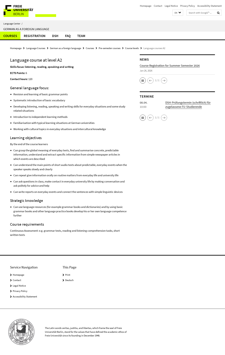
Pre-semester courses (109, 48)
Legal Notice (171, 5)
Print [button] (67, 274)
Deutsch (69, 280)
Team (81, 36)
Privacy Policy (187, 5)
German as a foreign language (26, 29)
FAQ (68, 36)
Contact (158, 5)
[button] (177, 13)
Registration (34, 36)
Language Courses (35, 48)
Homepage (145, 5)
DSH (55, 36)
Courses (10, 36)
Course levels (132, 48)
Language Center (12, 23)
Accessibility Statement (209, 5)
